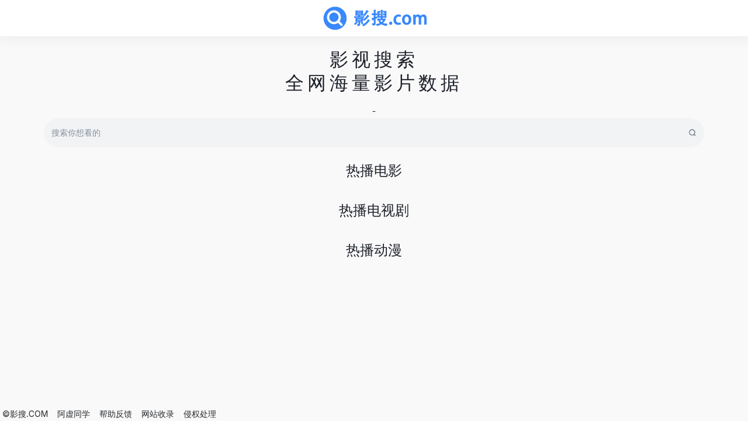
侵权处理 (199, 414)
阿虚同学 (73, 414)
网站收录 (157, 414)
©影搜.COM (25, 414)
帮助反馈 (115, 414)
